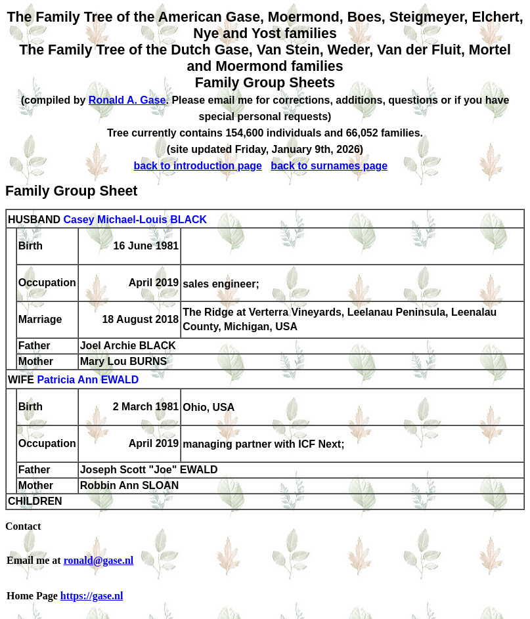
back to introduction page (197, 165)
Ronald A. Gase (127, 100)
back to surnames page (329, 165)
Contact (23, 526)
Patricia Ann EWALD (88, 380)
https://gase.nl (91, 595)
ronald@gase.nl (99, 560)
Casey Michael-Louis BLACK (135, 219)
